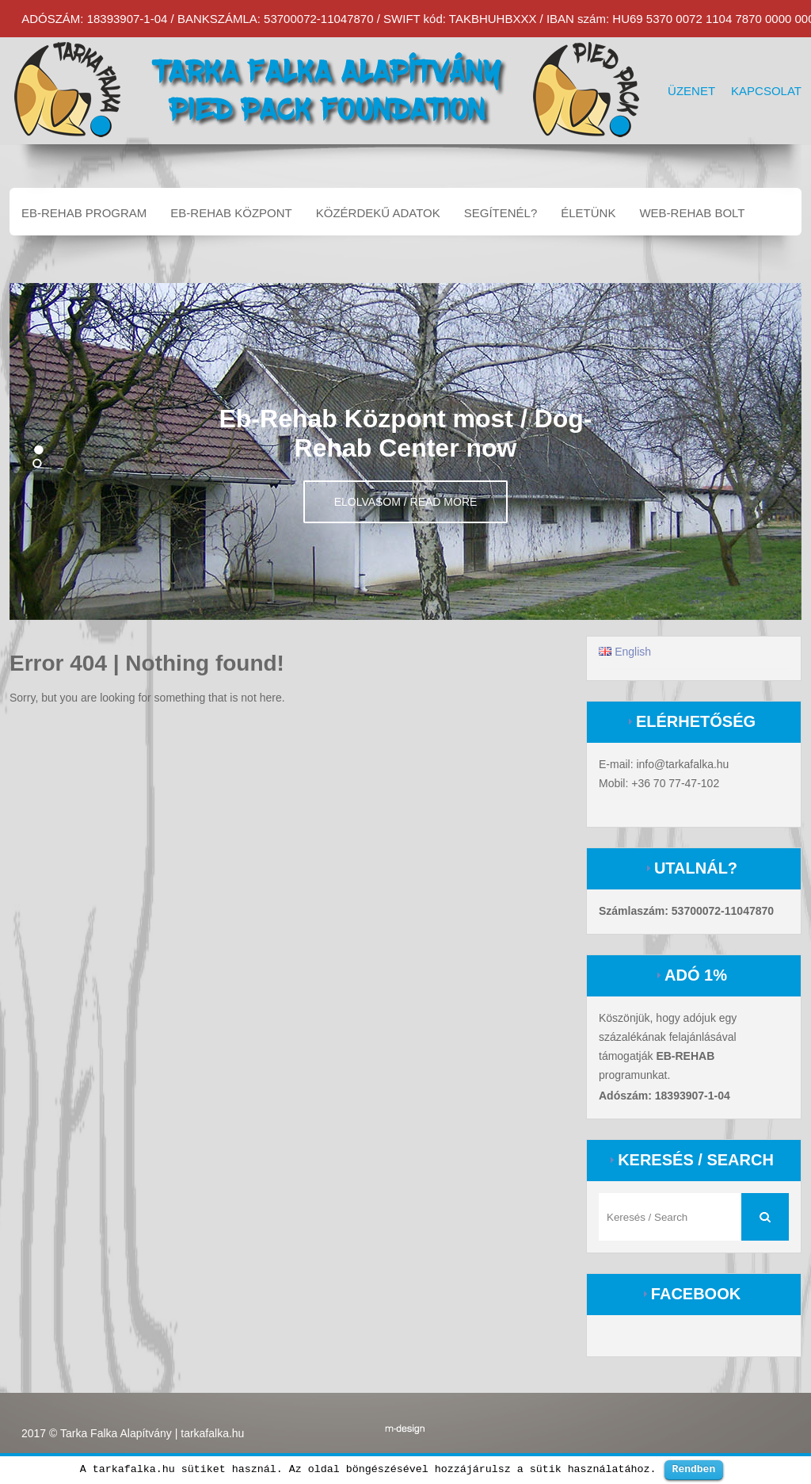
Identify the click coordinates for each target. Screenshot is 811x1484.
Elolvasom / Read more (406, 501)
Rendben (694, 1469)
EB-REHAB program (84, 213)
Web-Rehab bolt (691, 213)
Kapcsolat (766, 91)
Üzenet (691, 91)
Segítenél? (501, 213)
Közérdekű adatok (378, 213)
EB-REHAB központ (230, 213)
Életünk (588, 213)
